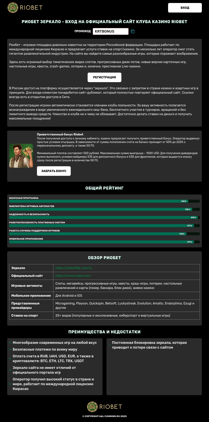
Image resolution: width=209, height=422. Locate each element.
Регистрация (104, 77)
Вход (185, 8)
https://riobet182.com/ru (73, 268)
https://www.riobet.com (73, 276)
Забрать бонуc (53, 171)
